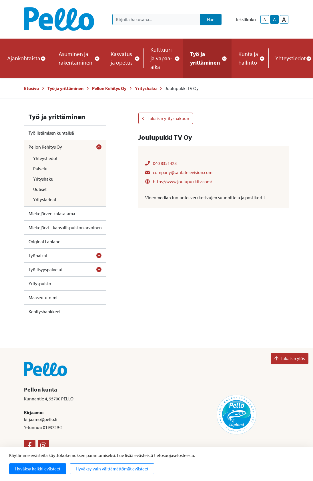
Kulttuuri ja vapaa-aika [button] (163, 58)
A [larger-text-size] (284, 19)
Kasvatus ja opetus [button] (124, 58)
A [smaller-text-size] (265, 19)
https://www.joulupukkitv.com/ (178, 181)
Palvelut (41, 168)
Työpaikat (38, 255)
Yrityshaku (146, 88)
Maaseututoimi (43, 297)
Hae (210, 19)
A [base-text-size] (274, 19)
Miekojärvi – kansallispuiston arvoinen (65, 227)
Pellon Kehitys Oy (109, 88)
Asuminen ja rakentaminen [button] (78, 58)
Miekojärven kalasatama (52, 213)
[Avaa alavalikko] (98, 146)
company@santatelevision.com (178, 172)
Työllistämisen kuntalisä (51, 133)
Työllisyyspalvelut (46, 269)
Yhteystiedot (45, 158)
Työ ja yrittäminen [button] (207, 58)
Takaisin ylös (289, 358)
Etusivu (31, 88)
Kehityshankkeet (45, 311)
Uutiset (40, 189)
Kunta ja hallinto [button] (250, 58)
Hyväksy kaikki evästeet (37, 469)
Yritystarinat (44, 199)
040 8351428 (161, 163)
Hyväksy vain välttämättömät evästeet (112, 469)
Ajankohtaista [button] (26, 58)
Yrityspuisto (40, 283)
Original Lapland (45, 241)
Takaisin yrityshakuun (165, 118)
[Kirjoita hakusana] (156, 19)
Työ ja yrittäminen (65, 88)
